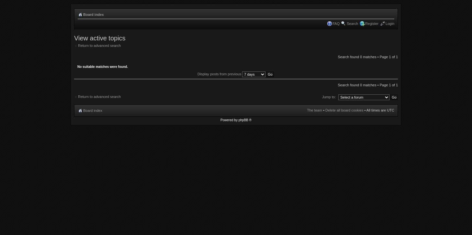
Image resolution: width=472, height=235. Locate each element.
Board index (93, 14)
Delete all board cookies (344, 110)
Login (390, 24)
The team (314, 110)
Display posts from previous (235, 74)
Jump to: (329, 97)
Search (352, 24)
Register (371, 24)
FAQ (336, 24)
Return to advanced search (99, 46)
